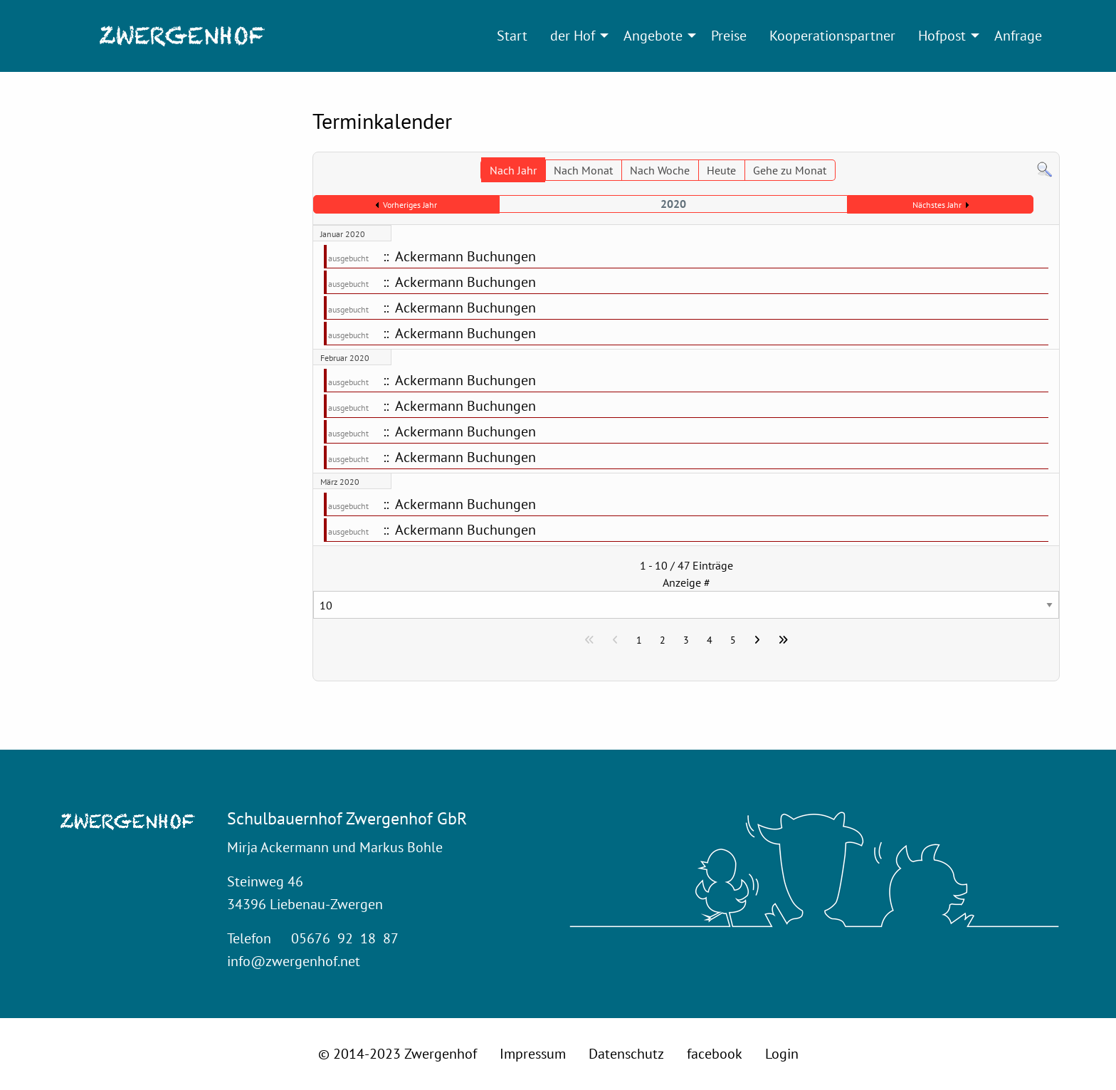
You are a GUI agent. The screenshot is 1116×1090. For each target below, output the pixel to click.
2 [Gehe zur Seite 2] (662, 640)
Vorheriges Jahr (410, 204)
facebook (714, 1053)
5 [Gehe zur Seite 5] (733, 640)
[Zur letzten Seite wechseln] (783, 640)
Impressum (533, 1053)
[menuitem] (174, 36)
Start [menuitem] (512, 35)
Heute (721, 170)
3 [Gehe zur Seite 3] (686, 640)
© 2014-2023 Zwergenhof (397, 1053)
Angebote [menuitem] (653, 35)
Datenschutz (626, 1053)
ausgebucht (348, 258)
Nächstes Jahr (937, 204)
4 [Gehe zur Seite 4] (709, 640)
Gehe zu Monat (789, 170)
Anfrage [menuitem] (1018, 35)
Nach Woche (660, 170)
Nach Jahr (513, 170)
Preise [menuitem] (729, 35)
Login (782, 1053)
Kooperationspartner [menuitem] (832, 35)
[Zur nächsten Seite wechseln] (757, 640)
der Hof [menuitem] (572, 35)
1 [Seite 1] (639, 640)
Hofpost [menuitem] (942, 35)
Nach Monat (583, 170)
